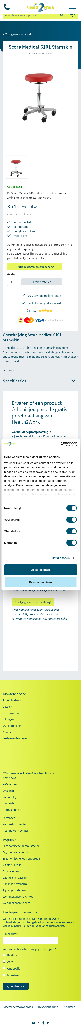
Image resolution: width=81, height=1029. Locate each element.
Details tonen (61, 558)
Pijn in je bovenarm (15, 884)
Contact (7, 732)
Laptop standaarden (15, 877)
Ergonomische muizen (17, 852)
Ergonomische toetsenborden (21, 858)
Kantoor (12, 955)
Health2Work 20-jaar (15, 830)
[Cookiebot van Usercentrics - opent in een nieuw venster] (60, 444)
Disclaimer (68, 1007)
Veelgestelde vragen (15, 738)
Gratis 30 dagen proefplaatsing (35, 267)
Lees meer (9, 370)
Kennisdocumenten (15, 824)
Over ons (9, 778)
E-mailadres (11, 934)
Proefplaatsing (12, 700)
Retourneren (11, 713)
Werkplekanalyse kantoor (19, 896)
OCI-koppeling (12, 725)
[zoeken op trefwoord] (30, 15)
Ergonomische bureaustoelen (21, 846)
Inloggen (8, 719)
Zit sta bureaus (12, 865)
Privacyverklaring (47, 1007)
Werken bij (9, 797)
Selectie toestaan (40, 582)
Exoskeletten (11, 871)
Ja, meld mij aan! (15, 986)
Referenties (10, 784)
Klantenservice (14, 694)
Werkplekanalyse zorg (16, 903)
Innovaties (9, 803)
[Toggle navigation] (72, 7)
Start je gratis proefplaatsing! (33, 602)
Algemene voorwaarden (18, 1007)
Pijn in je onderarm (15, 890)
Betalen (7, 706)
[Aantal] (12, 282)
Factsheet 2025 (12, 818)
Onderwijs (13, 968)
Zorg (10, 962)
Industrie (13, 975)
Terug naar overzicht (17, 34)
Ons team (9, 790)
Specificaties (39, 381)
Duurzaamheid (12, 809)
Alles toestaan (40, 569)
